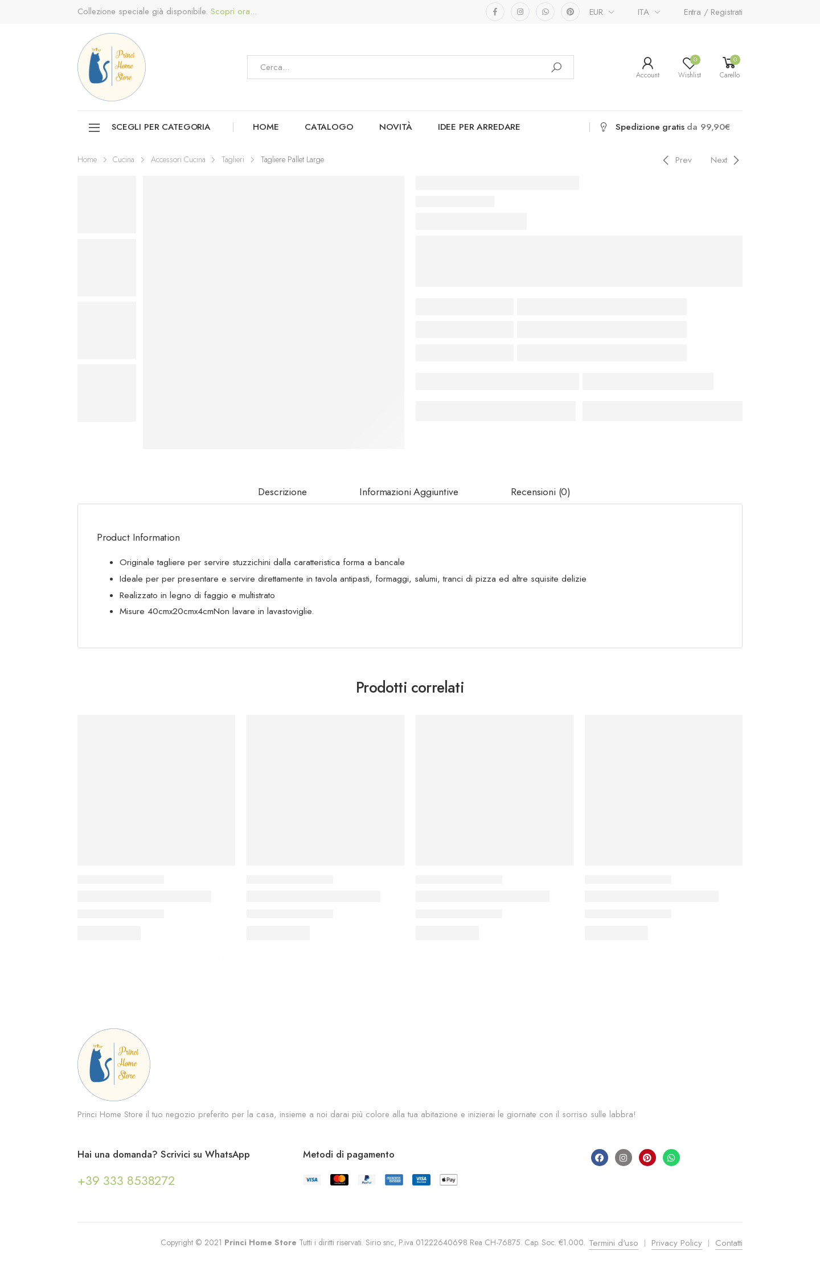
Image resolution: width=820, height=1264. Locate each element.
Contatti (729, 1243)
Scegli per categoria (149, 128)
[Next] (727, 160)
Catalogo (329, 127)
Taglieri (233, 159)
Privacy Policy (676, 1243)
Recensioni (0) (541, 491)
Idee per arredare (479, 127)
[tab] (282, 492)
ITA (644, 12)
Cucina (123, 159)
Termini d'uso (613, 1243)
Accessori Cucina (178, 159)
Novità (395, 127)
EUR (596, 12)
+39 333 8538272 (126, 1180)
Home (265, 127)
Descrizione (282, 491)
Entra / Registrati (713, 12)
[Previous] (675, 160)
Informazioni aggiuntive (408, 491)
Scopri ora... (232, 11)
